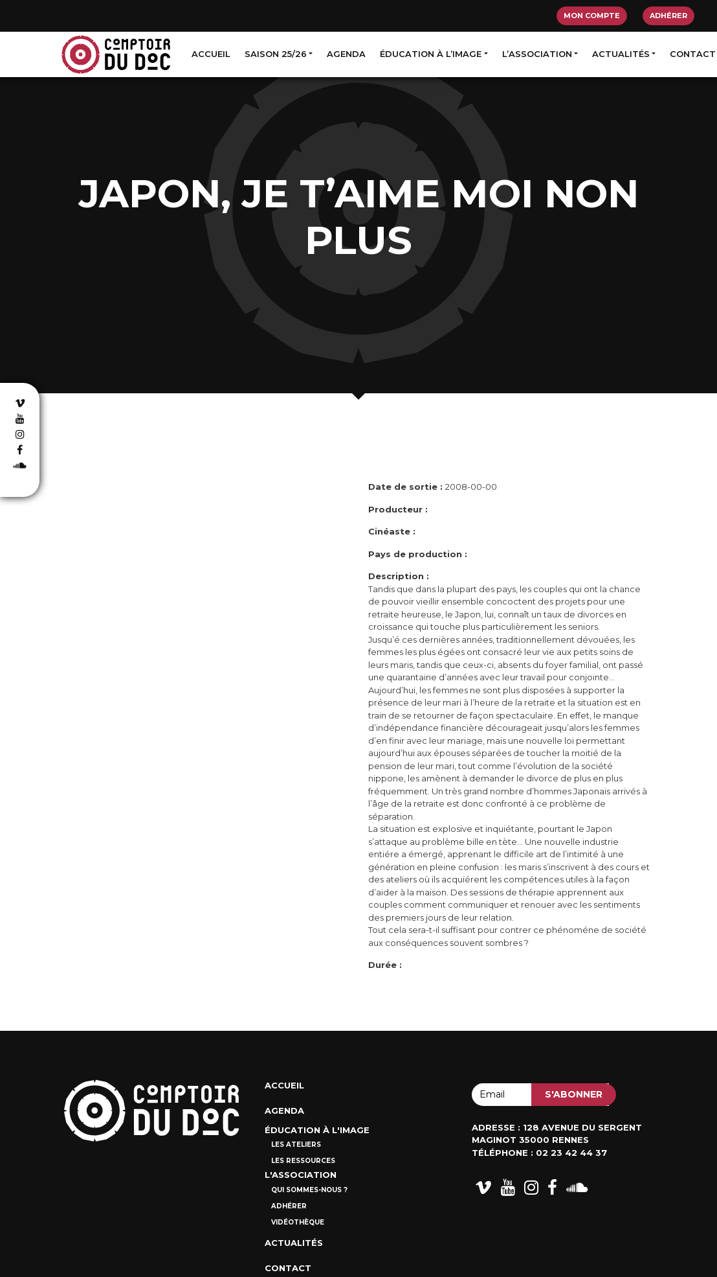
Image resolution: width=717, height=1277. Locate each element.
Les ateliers (296, 1144)
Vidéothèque (297, 1222)
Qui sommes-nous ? (309, 1190)
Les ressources (303, 1160)
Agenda (346, 54)
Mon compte (592, 15)
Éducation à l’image (430, 54)
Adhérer (668, 15)
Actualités (621, 54)
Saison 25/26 (276, 54)
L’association (537, 54)
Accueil (211, 54)
